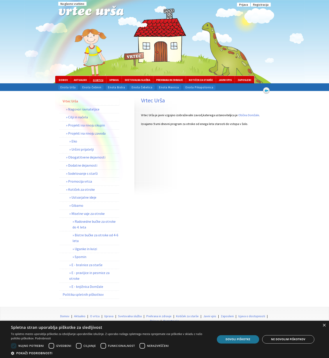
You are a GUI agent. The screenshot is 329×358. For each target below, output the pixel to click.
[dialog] (164, 339)
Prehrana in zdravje (169, 80)
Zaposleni (244, 80)
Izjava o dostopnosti (251, 316)
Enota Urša (68, 87)
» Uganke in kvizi (85, 249)
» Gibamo (76, 205)
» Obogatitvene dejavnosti (85, 157)
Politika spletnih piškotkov (83, 294)
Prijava (243, 5)
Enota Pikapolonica (199, 87)
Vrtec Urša (70, 101)
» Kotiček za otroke (80, 189)
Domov (63, 80)
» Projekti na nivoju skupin (85, 125)
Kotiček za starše (201, 80)
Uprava (114, 80)
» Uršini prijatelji (81, 149)
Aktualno (80, 80)
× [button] (324, 325)
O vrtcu (98, 80)
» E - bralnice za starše (86, 265)
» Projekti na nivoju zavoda (86, 133)
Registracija (261, 5)
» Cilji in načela (77, 117)
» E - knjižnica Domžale (86, 286)
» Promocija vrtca (79, 181)
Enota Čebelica (142, 87)
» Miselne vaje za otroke (87, 213)
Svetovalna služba (137, 80)
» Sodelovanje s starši (82, 173)
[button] (110, 353)
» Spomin (79, 257)
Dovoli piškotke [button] (238, 339)
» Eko (73, 141)
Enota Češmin (91, 87)
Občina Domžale (248, 115)
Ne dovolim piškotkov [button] (288, 339)
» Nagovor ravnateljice (82, 109)
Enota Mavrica (169, 87)
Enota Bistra (116, 87)
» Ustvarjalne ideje (82, 197)
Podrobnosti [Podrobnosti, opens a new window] (43, 338)
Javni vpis (225, 80)
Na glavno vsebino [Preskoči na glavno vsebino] (72, 4)
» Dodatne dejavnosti (81, 165)
